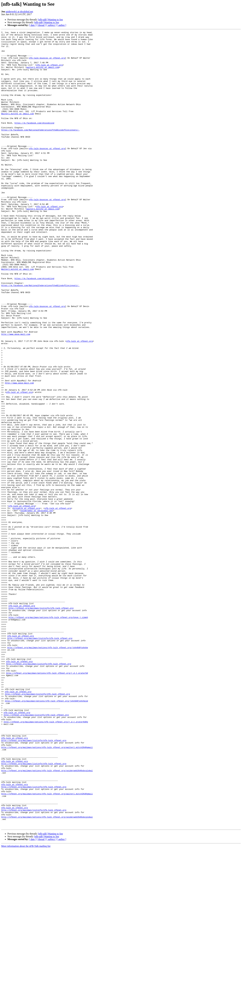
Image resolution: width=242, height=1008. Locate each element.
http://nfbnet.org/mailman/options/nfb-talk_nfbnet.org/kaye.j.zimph (48, 734)
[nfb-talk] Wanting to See (50, 19)
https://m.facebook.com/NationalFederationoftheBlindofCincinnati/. (40, 149)
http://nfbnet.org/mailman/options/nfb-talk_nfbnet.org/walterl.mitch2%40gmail (47, 890)
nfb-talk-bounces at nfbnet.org (47, 63)
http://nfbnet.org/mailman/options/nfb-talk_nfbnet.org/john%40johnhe (47, 771)
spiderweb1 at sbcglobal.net (19, 11)
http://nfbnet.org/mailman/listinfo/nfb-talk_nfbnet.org (40, 723)
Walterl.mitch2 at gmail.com (17, 130)
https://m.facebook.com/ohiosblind (34, 141)
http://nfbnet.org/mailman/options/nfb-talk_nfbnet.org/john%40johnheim (46, 835)
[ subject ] (51, 25)
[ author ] (61, 25)
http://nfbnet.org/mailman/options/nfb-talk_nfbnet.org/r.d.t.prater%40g (46, 860)
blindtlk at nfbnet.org (26, 603)
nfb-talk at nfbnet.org (49, 71)
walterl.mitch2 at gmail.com (43, 74)
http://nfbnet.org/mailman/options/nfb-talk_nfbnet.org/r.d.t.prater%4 (47, 801)
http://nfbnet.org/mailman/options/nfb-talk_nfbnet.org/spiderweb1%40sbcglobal (47, 918)
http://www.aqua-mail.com (15, 395)
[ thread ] (41, 25)
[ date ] (32, 25)
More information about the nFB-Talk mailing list (25, 1005)
